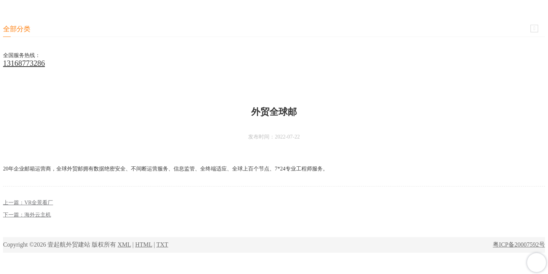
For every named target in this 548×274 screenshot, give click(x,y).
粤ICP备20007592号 (519, 244)
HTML (143, 244)
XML (124, 244)
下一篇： (27, 215)
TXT (162, 244)
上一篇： (28, 203)
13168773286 (24, 63)
